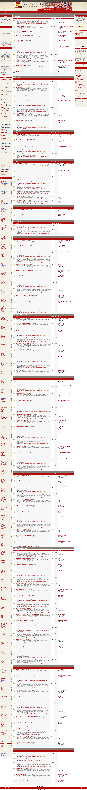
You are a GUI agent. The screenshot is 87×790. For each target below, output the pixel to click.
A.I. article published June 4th (63, 65)
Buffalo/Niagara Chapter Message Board (24, 595)
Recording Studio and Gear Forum (22, 190)
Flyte (59, 558)
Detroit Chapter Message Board (22, 400)
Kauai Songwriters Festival (63, 370)
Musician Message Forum (21, 31)
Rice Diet (59, 152)
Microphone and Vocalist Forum (22, 196)
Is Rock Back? (3, 165)
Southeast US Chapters (20, 669)
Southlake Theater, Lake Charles (64, 541)
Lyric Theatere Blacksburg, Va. (64, 583)
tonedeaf (18, 391)
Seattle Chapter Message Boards (22, 251)
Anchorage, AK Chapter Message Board (24, 301)
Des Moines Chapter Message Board (23, 458)
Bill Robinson (23, 680)
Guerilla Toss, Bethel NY (62, 620)
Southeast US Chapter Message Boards (20, 665)
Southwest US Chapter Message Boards (20, 314)
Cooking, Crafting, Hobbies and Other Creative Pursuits (26, 153)
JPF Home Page (3, 12)
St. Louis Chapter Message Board (22, 432)
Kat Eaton (2, 148)
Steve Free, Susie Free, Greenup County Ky (6, 90)
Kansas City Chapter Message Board (23, 426)
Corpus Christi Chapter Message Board (23, 535)
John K (36, 600)
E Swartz (28, 23)
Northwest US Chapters (20, 240)
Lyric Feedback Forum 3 (20, 107)
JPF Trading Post (19, 163)
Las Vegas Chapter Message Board (23, 356)
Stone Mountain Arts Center (63, 626)
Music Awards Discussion (21, 60)
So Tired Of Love (3, 113)
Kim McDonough (22, 631)
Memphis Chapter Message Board (22, 499)
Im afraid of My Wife (4, 168)
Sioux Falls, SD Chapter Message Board (24, 295)
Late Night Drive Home (62, 516)
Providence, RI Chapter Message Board (23, 659)
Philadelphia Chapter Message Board (23, 558)
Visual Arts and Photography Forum (23, 139)
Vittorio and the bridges (62, 245)
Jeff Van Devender (38, 183)
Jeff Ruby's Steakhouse (62, 438)
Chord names (60, 200)
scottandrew (48, 256)
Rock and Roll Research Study (64, 214)
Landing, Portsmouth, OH (5, 94)
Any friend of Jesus (4, 86)
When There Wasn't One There (6, 145)
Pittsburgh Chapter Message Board (23, 608)
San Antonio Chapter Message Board (23, 493)
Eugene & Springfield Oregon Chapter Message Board (26, 270)
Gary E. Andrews (32, 23)
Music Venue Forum (20, 229)
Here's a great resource (62, 185)
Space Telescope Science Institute (64, 301)
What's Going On (3, 77)
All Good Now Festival (62, 570)
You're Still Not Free (61, 113)
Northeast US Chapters (20, 552)
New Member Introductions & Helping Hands (24, 20)
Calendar (41, 14)
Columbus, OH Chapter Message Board (23, 414)
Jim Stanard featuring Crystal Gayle (65, 675)
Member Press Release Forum (22, 209)
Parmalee (60, 464)
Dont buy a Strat (3, 129)
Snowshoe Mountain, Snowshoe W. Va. (65, 380)
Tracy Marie (18, 412)
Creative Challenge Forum (21, 120)
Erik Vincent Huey (61, 511)
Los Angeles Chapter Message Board (23, 323)
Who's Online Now (4, 16)
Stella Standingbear (61, 295)
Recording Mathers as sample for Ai (6, 123)
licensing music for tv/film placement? (65, 146)
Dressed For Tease (4, 116)
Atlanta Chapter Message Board (22, 683)
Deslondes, (60, 505)
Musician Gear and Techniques (18, 159)
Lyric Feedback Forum (20, 95)
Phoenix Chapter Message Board (22, 330)
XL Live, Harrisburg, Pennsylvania (64, 632)
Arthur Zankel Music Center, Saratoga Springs (67, 589)
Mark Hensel (48, 612)
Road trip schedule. (61, 224)
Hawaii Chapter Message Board (22, 370)
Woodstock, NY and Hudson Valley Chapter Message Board (27, 646)
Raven (48, 390)
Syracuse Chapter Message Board (22, 620)
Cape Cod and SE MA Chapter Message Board (25, 626)
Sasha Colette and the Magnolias (64, 446)
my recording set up (61, 189)
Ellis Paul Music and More (63, 576)
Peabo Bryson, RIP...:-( (4, 135)
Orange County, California (21, 349)
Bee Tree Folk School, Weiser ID (64, 287)
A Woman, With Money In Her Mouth (65, 134)
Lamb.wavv (2, 119)
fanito (31, 587)
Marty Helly (48, 606)
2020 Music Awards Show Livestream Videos (66, 60)
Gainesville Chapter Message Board (23, 696)
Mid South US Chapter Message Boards (20, 471)
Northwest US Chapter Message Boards (20, 236)
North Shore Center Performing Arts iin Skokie (67, 393)
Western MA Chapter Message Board (23, 603)
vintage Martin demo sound (63, 175)
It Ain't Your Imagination (4, 171)
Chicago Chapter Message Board (22, 393)
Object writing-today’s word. (63, 120)
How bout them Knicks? (4, 155)
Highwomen (2, 161)
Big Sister (60, 646)
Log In (84, 12)
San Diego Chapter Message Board (23, 337)
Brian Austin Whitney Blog (21, 65)
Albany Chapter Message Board (22, 589)
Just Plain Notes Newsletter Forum (22, 214)
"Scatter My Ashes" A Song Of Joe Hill (6, 158)
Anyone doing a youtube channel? (64, 196)
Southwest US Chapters (20, 318)
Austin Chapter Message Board (22, 511)
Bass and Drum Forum (20, 186)
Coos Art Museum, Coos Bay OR (64, 270)
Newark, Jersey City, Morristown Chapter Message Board (27, 614)
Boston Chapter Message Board (22, 577)
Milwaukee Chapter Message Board (23, 420)
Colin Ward (28, 178)
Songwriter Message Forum (21, 35)
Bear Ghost (60, 362)
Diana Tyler (28, 411)
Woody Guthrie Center (62, 529)
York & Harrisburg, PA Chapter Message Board (25, 633)
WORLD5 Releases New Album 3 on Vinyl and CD (67, 209)
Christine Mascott (29, 630)
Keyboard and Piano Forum (21, 181)
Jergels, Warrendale (62, 608)
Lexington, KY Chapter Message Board (23, 446)
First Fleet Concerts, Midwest (63, 458)
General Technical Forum (21, 170)
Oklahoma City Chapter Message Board (23, 523)
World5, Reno (60, 356)
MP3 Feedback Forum (20, 81)
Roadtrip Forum (19, 225)
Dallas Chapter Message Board (22, 486)
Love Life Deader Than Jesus (5, 110)
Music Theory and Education (21, 200)
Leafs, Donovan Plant (62, 343)
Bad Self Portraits (61, 275)
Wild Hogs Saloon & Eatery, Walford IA (65, 240)
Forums (8, 12)
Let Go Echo (60, 330)
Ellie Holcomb (60, 669)
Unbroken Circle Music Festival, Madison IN (66, 385)
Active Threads (46, 14)
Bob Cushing (23, 443)
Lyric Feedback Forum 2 (20, 100)
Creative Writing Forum (20, 134)
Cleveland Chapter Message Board (23, 406)
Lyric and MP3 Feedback (17, 77)
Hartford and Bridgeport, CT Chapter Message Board (26, 652)
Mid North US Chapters (20, 380)
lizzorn (20, 444)
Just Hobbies (3, 126)
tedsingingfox (19, 368)
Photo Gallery (18, 71)
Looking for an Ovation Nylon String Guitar (66, 163)
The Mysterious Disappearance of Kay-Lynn (6, 80)
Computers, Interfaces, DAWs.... (64, 170)
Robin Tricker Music (61, 614)
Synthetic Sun (60, 432)
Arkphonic (60, 349)
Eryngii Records (3, 174)
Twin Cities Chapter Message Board (23, 245)
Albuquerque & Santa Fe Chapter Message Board (25, 363)
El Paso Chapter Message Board (22, 516)
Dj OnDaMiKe (60, 696)
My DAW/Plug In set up (62, 180)
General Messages (16, 16)
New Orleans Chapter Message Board (23, 505)
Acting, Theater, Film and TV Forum (23, 146)
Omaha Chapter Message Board (22, 275)
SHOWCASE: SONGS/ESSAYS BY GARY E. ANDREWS (6, 142)
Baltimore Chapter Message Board (22, 570)
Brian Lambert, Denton (62, 486)
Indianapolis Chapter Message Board (23, 385)
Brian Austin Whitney (24, 23)
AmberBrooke (23, 687)
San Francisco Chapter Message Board (23, 343)
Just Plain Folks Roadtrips (17, 221)
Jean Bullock (37, 127)
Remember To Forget (4, 132)
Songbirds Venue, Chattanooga (64, 499)
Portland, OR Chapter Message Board (23, 258)
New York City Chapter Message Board (23, 564)
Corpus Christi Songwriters (63, 535)
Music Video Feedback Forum (21, 113)
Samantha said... (61, 106)
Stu (47, 52)
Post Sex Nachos (61, 426)
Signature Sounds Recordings (63, 602)
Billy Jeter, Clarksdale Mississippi (64, 475)
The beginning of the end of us (64, 100)
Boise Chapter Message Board (22, 288)
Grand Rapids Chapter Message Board (23, 465)
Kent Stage (60, 406)
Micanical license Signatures (63, 46)
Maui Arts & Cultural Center (63, 318)
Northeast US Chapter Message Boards (20, 548)
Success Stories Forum (20, 54)
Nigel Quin (25, 128)
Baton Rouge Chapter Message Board (23, 541)
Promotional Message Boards (18, 205)
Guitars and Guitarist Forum (21, 175)
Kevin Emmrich (44, 23)
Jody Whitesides (37, 233)
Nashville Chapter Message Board (22, 675)
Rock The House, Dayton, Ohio (6, 83)
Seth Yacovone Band (62, 639)
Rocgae (48, 569)
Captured (2, 107)
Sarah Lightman (61, 323)
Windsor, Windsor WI (62, 420)
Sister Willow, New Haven (63, 652)
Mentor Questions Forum (21, 46)
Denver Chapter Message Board (22, 264)
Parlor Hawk (60, 281)
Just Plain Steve (44, 292)
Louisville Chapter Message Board (22, 452)
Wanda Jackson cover (62, 522)
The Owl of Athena (61, 139)
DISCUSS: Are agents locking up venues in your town (68, 228)
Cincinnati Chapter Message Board (22, 439)
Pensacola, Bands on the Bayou (64, 690)
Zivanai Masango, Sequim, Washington (65, 251)
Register (81, 12)
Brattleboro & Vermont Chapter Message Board (25, 639)
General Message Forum (21, 26)
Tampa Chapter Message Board (22, 690)
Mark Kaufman (22, 128)
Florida (2, 101)
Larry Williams (19, 179)
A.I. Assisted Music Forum (21, 87)
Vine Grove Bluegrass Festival (64, 452)
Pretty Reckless (3, 138)
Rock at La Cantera (61, 492)
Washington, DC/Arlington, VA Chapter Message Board (26, 583)
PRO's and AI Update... (4, 152)
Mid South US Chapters (20, 475)
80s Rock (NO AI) (61, 40)
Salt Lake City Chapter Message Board (23, 281)
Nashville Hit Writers (62, 35)
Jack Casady (60, 307)
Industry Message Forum (21, 40)
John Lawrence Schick (38, 23)
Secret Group (60, 480)
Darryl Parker (60, 595)
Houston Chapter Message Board (22, 480)
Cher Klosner (29, 280)
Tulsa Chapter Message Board (22, 529)
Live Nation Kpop (61, 336)
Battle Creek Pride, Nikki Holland (64, 400)
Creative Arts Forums (17, 130)
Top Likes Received (4, 743)
